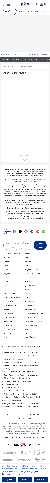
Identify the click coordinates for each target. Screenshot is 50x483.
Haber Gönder (40, 245)
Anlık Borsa (33, 11)
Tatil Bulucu (30, 309)
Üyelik (25, 415)
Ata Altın (20, 375)
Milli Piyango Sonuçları (34, 313)
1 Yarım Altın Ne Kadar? (13, 387)
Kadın (5, 269)
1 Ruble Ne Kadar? (11, 397)
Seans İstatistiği (33, 54)
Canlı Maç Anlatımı (32, 273)
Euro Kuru (7, 325)
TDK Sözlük (29, 329)
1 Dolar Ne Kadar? (11, 394)
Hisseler (6, 309)
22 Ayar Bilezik (26, 381)
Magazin (6, 273)
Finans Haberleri (10, 372)
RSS (29, 419)
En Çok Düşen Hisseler (32, 397)
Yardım (17, 415)
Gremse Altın (33, 375)
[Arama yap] (36, 4)
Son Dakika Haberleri (12, 253)
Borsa (21, 11)
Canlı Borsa (6, 54)
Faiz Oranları (33, 407)
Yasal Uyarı (21, 419)
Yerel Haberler (9, 293)
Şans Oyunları (30, 285)
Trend (5, 277)
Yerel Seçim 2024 (28, 372)
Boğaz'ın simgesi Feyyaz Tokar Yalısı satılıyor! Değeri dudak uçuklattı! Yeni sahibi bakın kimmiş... (22, 365)
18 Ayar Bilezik (10, 381)
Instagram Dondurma (33, 321)
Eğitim (6, 281)
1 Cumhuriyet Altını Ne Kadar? (16, 391)
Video (5, 289)
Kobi (27, 289)
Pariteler (20, 407)
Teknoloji (29, 253)
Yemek (6, 265)
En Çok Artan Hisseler (13, 400)
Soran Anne (29, 305)
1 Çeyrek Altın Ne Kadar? (14, 384)
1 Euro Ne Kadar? (30, 394)
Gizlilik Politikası (36, 415)
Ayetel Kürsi (30, 333)
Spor (5, 285)
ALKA (25, 160)
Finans (6, 261)
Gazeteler (29, 277)
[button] (8, 5)
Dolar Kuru (7, 321)
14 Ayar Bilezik (24, 378)
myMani (28, 293)
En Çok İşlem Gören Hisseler (15, 403)
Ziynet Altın (9, 378)
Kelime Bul (29, 301)
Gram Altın (8, 375)
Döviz (43, 11)
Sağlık (27, 257)
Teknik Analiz (18, 54)
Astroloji (28, 261)
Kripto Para (8, 313)
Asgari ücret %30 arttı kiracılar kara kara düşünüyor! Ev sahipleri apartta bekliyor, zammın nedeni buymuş (20, 355)
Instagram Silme (31, 325)
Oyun (27, 297)
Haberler (6, 257)
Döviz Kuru (8, 407)
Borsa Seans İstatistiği (12, 297)
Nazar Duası (30, 337)
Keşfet (5, 337)
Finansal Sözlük (9, 305)
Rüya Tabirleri (9, 329)
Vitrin (27, 265)
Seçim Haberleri (31, 269)
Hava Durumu (9, 333)
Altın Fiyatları (9, 317)
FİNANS (7, 11)
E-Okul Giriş (30, 317)
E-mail (27, 281)
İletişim (9, 415)
